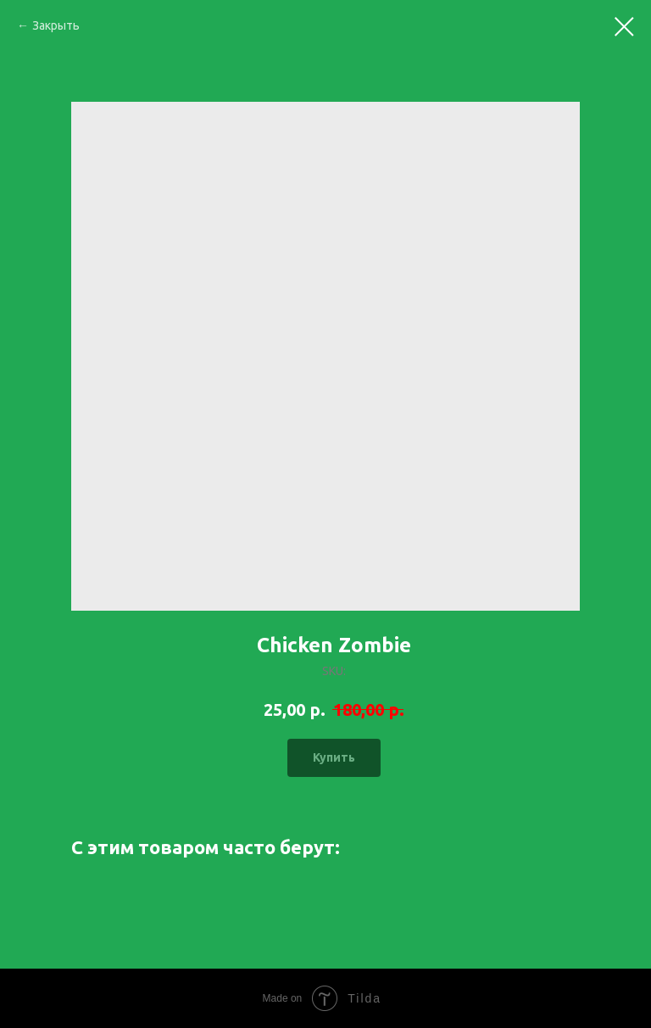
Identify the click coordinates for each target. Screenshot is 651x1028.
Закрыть (56, 25)
